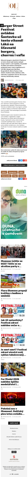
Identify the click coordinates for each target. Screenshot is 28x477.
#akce (4, 172)
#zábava (22, 176)
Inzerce (14, 434)
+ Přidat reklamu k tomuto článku (14, 165)
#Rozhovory (6, 16)
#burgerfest (13, 172)
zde (7, 153)
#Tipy (14, 18)
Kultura (3, 271)
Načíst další (14, 423)
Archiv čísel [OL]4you (14, 439)
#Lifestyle (12, 16)
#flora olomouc (6, 286)
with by (14, 474)
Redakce (14, 431)
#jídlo (21, 172)
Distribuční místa (14, 428)
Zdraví (2, 359)
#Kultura (18, 16)
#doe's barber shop (7, 404)
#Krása (23, 16)
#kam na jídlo (6, 176)
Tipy (2, 300)
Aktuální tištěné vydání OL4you (14, 436)
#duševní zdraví (6, 316)
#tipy (15, 176)
